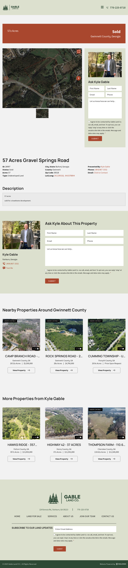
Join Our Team (87, 516)
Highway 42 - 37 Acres (64, 445)
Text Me (7, 267)
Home (17, 516)
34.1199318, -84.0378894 (64, 175)
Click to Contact (101, 172)
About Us (68, 516)
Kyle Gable (105, 166)
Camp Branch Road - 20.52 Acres (21, 356)
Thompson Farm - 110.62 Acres (106, 445)
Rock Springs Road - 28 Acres (64, 356)
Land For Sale (34, 516)
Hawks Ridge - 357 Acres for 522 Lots (21, 445)
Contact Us (108, 516)
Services (52, 516)
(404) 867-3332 (101, 169)
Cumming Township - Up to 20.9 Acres (106, 356)
